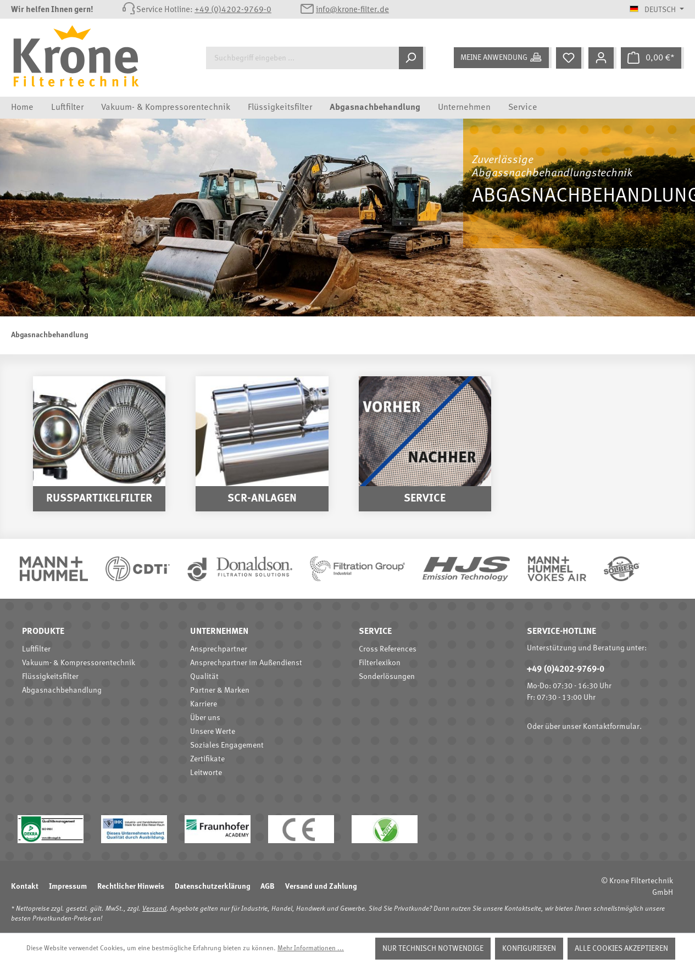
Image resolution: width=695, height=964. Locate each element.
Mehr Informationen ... (310, 948)
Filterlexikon (380, 663)
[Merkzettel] (570, 58)
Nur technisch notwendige (432, 948)
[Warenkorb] (652, 58)
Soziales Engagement (227, 745)
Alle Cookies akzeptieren (621, 948)
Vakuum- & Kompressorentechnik (78, 663)
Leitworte (206, 773)
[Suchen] (412, 58)
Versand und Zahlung (321, 886)
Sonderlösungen (387, 677)
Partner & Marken (219, 690)
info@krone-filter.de (352, 10)
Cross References (387, 649)
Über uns (205, 718)
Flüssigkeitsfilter (50, 677)
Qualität (204, 677)
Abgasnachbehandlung (62, 690)
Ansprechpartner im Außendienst (246, 663)
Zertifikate (207, 759)
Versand (154, 909)
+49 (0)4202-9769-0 (232, 10)
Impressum (68, 886)
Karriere (203, 704)
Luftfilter (36, 649)
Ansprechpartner (218, 649)
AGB (267, 886)
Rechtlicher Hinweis (130, 886)
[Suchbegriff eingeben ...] (302, 58)
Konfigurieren (529, 948)
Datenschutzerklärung (212, 886)
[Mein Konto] (602, 58)
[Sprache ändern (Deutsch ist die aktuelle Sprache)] (657, 10)
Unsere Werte (212, 731)
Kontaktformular (611, 727)
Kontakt (24, 886)
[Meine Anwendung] (503, 57)
